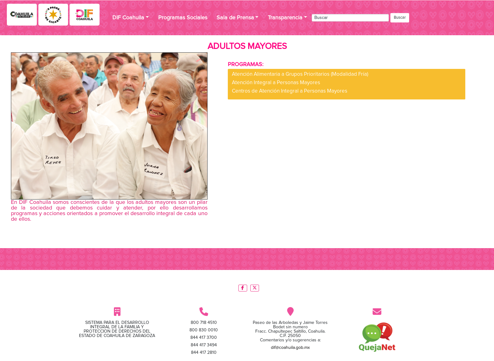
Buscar (400, 18)
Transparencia (285, 18)
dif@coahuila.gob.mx (290, 347)
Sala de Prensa (235, 18)
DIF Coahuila (128, 18)
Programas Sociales (182, 18)
